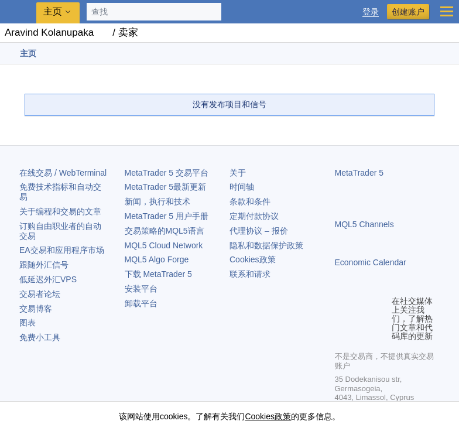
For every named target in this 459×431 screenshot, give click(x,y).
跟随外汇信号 (43, 264)
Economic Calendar (370, 262)
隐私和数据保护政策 (266, 245)
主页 (52, 11)
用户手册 (166, 216)
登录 (370, 12)
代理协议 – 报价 (259, 230)
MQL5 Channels (364, 224)
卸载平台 (141, 303)
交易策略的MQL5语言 (164, 230)
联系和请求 (250, 274)
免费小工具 (39, 337)
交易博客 (35, 308)
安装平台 (141, 288)
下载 (158, 274)
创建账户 (408, 11)
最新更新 (166, 186)
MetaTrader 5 (359, 172)
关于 (238, 172)
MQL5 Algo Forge (157, 259)
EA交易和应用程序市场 (61, 250)
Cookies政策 (253, 259)
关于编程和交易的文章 (60, 211)
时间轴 (242, 186)
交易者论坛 (39, 294)
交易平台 (166, 172)
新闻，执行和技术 (157, 201)
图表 (27, 322)
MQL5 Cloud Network (164, 245)
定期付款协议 (254, 216)
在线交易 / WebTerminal (63, 172)
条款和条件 (250, 201)
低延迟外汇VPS (48, 279)
